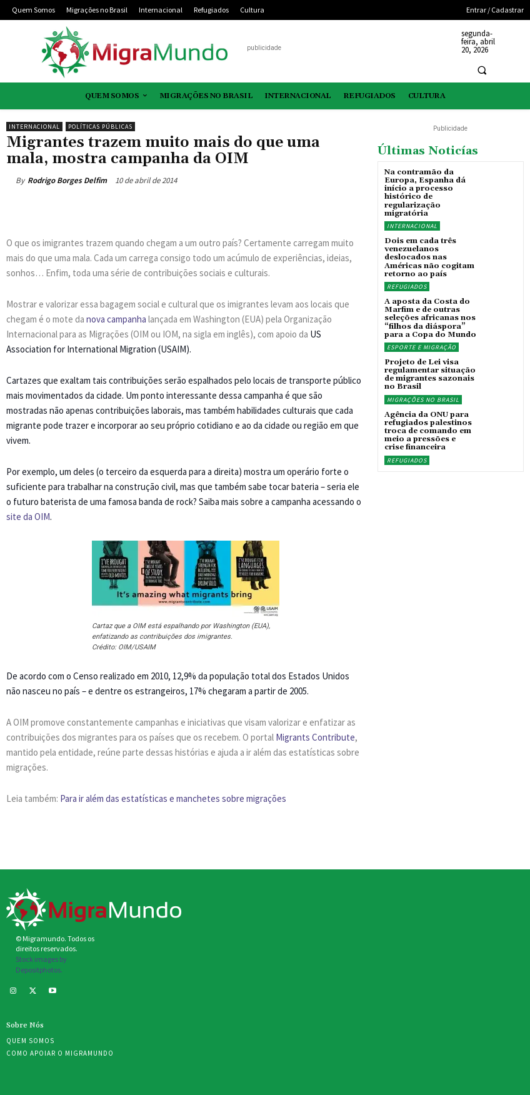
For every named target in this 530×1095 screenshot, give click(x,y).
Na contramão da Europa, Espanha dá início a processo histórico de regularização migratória (425, 193)
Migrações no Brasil (423, 400)
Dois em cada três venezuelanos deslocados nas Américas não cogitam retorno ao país (429, 257)
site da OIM (28, 516)
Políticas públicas (100, 126)
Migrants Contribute (315, 737)
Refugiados (407, 286)
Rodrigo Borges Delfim (67, 180)
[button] (482, 70)
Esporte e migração (421, 347)
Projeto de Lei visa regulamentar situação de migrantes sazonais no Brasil (430, 375)
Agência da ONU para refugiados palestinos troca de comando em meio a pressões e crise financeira (428, 431)
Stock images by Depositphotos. (41, 964)
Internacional (34, 126)
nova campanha (116, 319)
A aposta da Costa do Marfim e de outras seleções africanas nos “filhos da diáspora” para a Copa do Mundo (430, 318)
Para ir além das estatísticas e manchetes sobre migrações (173, 798)
